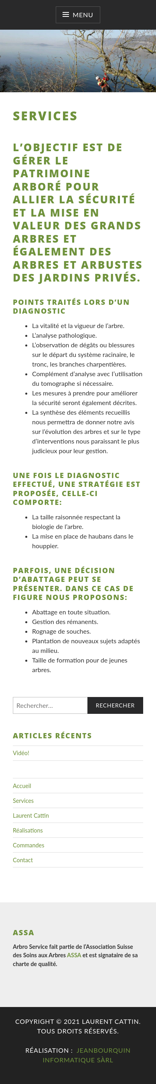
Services (23, 800)
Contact (23, 860)
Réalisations (28, 830)
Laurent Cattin (31, 815)
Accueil (22, 785)
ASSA (74, 955)
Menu (83, 14)
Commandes (28, 845)
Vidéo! (21, 753)
